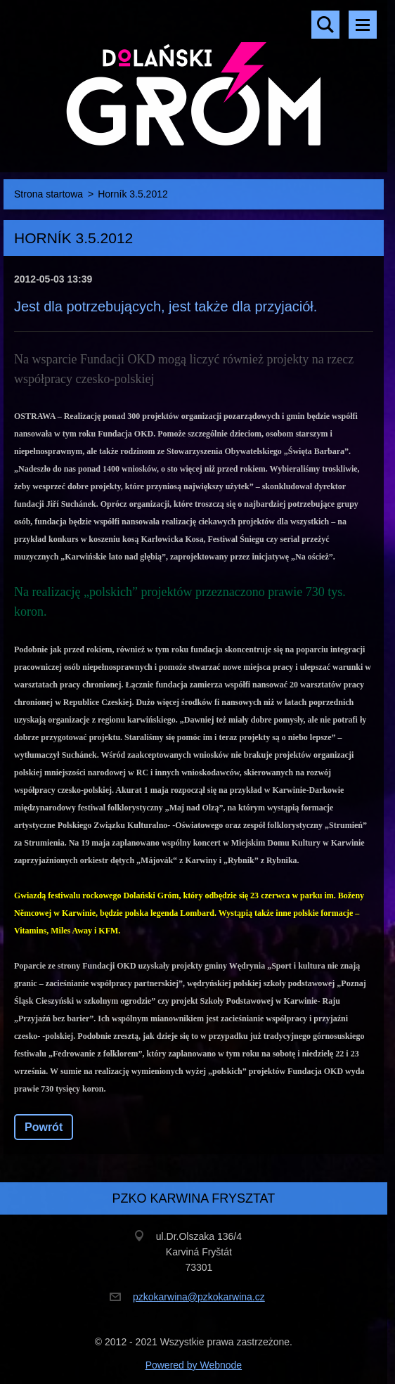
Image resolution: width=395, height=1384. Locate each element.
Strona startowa (48, 194)
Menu (363, 25)
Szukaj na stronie (325, 25)
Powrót (44, 1127)
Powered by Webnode (193, 1365)
